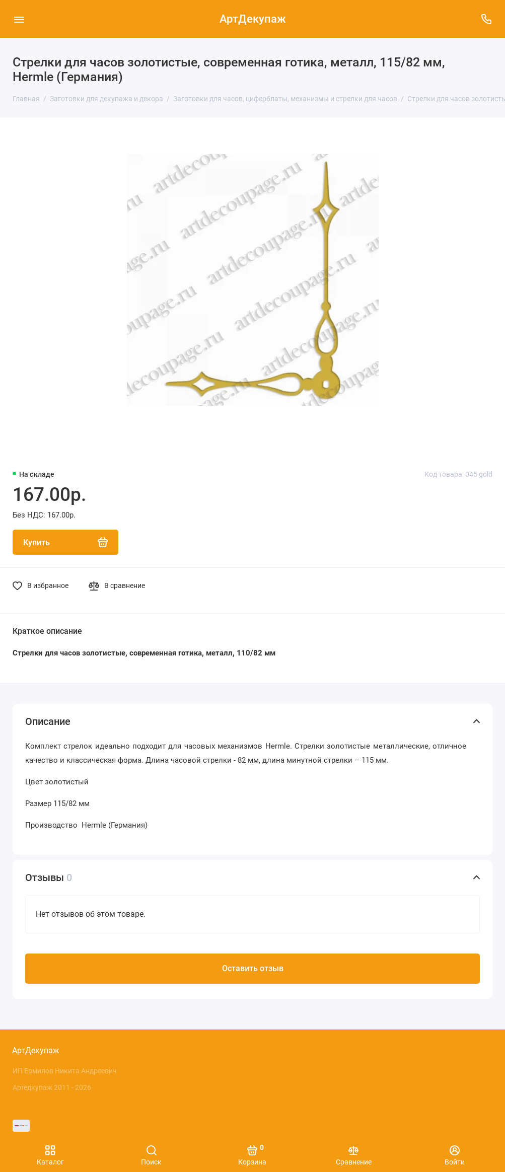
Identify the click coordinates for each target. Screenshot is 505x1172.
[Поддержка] (486, 19)
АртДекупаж (253, 19)
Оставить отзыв (252, 968)
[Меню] (19, 19)
